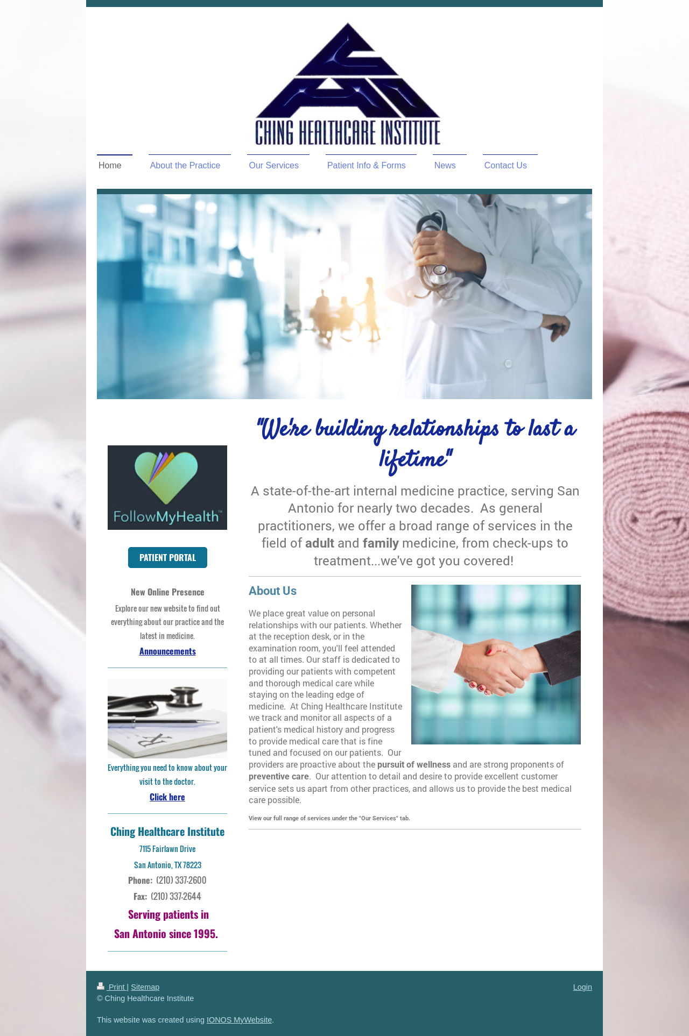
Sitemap (145, 987)
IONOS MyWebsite (239, 1020)
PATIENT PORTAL (167, 557)
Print (112, 987)
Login (582, 987)
